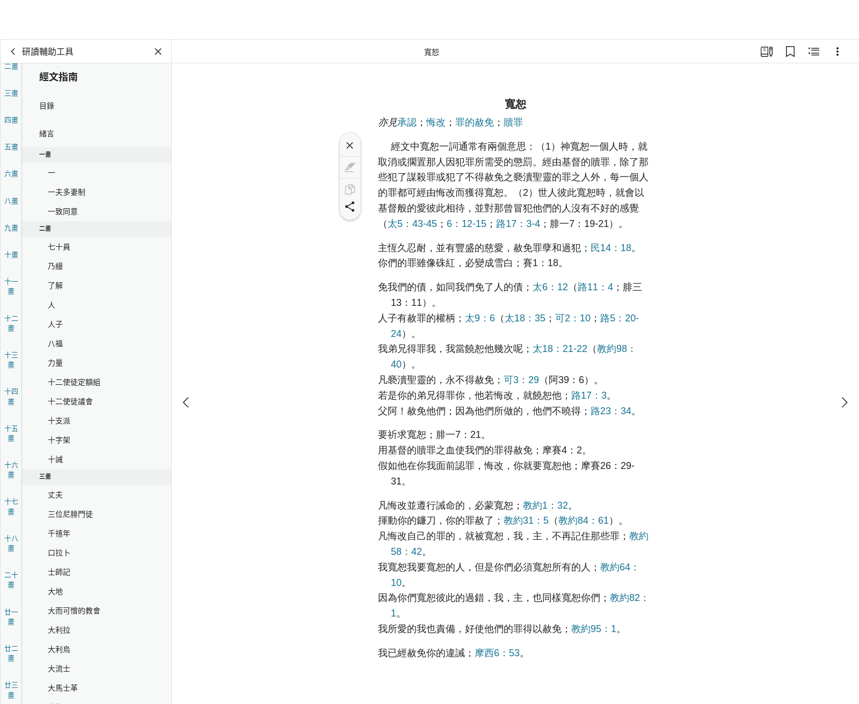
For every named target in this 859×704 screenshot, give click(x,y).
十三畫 (11, 359)
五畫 (11, 146)
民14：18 (611, 248)
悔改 (436, 122)
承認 (407, 122)
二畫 (11, 66)
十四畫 (11, 396)
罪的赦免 (474, 122)
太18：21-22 (560, 348)
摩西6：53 (497, 653)
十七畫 (11, 506)
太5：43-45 (412, 223)
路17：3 (589, 395)
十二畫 (11, 323)
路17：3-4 (518, 223)
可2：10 (573, 318)
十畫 (11, 254)
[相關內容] (814, 51)
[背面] (13, 51)
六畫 (11, 173)
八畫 (11, 200)
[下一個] (844, 362)
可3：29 (521, 380)
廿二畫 (11, 653)
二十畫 (11, 579)
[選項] (837, 51)
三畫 (11, 92)
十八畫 (11, 543)
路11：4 (595, 287)
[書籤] (790, 51)
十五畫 (11, 433)
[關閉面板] (158, 51)
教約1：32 (545, 505)
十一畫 (11, 286)
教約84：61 (583, 520)
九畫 (11, 227)
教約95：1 (593, 629)
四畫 (11, 119)
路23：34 (611, 411)
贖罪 (513, 122)
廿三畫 (11, 689)
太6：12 (550, 287)
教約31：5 (526, 520)
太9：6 (480, 318)
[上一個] (187, 362)
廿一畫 (11, 616)
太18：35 (525, 318)
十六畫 (11, 469)
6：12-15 (466, 223)
